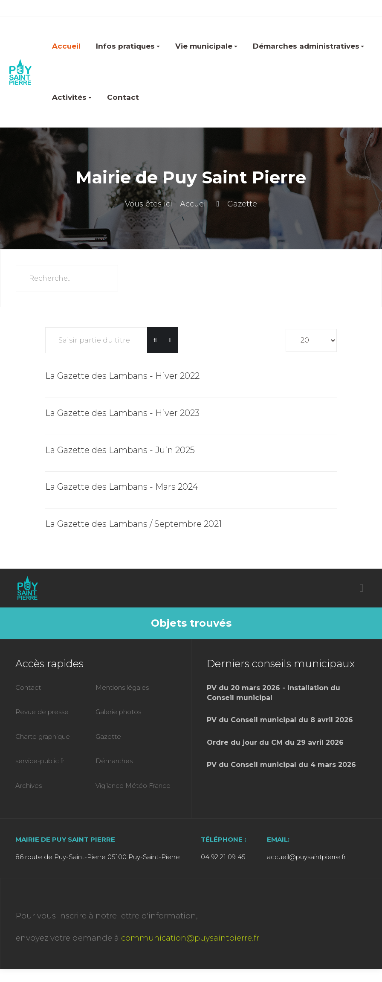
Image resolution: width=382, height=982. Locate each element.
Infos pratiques (128, 46)
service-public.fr (39, 761)
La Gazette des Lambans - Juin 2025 (120, 450)
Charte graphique (42, 736)
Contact (123, 97)
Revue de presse (42, 712)
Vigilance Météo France (133, 786)
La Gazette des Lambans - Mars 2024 (121, 487)
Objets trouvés (191, 623)
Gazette (108, 736)
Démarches (114, 761)
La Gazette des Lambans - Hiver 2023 (122, 413)
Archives (28, 786)
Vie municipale (206, 46)
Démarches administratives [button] (309, 46)
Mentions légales (122, 687)
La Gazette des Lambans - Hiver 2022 (122, 376)
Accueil (66, 46)
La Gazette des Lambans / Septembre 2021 (133, 524)
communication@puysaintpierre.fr (190, 938)
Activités (72, 97)
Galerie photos (118, 712)
